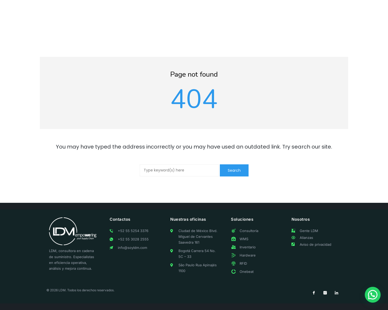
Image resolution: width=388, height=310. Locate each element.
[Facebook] (314, 293)
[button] (373, 295)
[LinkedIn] (336, 293)
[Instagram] (325, 293)
